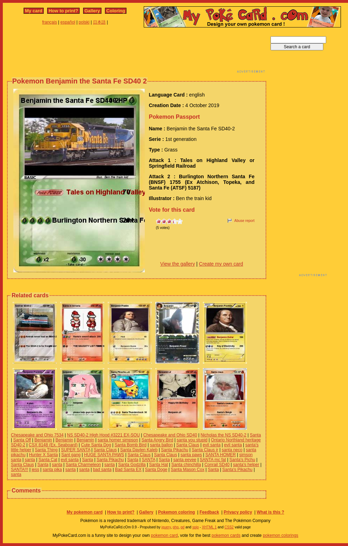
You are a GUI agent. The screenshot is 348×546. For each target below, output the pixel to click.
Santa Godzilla (132, 464)
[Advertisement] (136, 52)
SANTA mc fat (213, 459)
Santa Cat (47, 459)
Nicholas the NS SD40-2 (223, 435)
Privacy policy (238, 512)
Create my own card (221, 264)
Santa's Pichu (242, 459)
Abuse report (244, 221)
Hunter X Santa (43, 454)
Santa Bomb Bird (130, 444)
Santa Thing (46, 449)
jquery (166, 527)
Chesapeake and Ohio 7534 (37, 435)
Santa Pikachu (174, 449)
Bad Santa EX (128, 469)
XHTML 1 (209, 527)
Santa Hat (158, 464)
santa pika (52, 469)
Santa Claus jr (205, 449)
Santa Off (22, 440)
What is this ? (270, 512)
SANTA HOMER (220, 454)
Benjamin (43, 440)
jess (35, 469)
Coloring (115, 10)
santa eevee (184, 459)
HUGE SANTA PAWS (104, 454)
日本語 (99, 22)
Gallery (92, 10)
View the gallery (177, 264)
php (176, 527)
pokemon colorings (280, 535)
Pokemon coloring (176, 512)
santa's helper (246, 464)
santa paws (191, 454)
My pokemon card (84, 512)
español (68, 22)
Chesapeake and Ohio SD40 (170, 435)
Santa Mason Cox (187, 469)
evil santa (211, 444)
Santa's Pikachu (237, 469)
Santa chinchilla (186, 464)
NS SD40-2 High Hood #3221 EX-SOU (103, 435)
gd (183, 527)
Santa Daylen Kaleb (138, 449)
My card (33, 10)
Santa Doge (156, 469)
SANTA (148, 459)
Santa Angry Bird (157, 440)
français (49, 22)
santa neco (232, 449)
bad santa (102, 469)
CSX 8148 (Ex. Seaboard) (53, 444)
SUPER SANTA (75, 449)
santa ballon (161, 444)
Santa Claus (187, 444)
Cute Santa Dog (96, 444)
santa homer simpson (118, 440)
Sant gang (71, 454)
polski (84, 22)
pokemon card (164, 535)
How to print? (63, 10)
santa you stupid (192, 440)
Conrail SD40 (216, 464)
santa (30, 459)
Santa (255, 435)
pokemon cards (226, 535)
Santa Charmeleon (83, 464)
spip (195, 527)
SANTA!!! (19, 469)
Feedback (209, 512)
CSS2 (229, 527)
